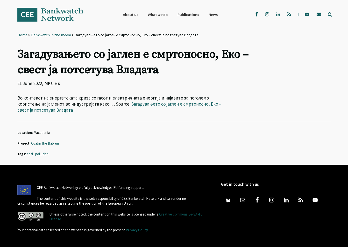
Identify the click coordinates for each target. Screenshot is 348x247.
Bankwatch (53, 14)
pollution (42, 154)
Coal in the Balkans (45, 143)
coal (30, 154)
